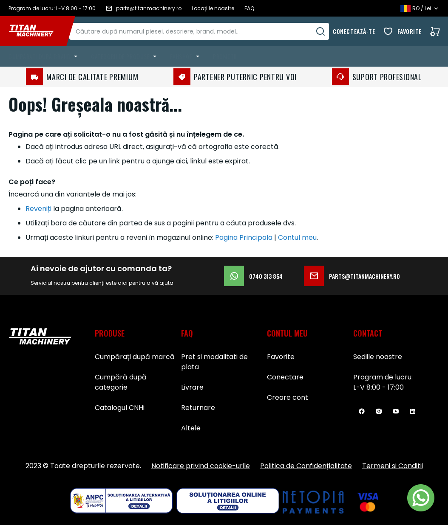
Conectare (285, 377)
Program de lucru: (383, 377)
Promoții (224, 56)
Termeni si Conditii (392, 466)
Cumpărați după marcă (135, 357)
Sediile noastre (377, 357)
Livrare (192, 387)
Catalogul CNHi (120, 408)
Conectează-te (354, 31)
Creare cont (287, 397)
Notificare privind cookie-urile (200, 466)
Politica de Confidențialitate (306, 466)
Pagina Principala (243, 237)
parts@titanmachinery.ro (352, 276)
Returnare (198, 408)
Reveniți (38, 208)
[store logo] (37, 31)
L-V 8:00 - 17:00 (378, 387)
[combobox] (207, 31)
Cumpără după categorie (121, 382)
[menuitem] (44, 56)
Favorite (409, 31)
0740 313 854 (253, 276)
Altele (191, 428)
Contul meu (297, 237)
